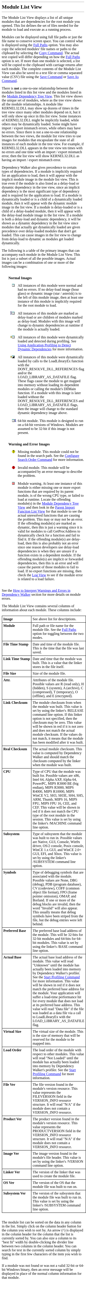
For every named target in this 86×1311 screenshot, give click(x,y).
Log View (39, 575)
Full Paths (40, 45)
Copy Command (51, 53)
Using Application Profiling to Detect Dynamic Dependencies (44, 347)
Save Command (51, 77)
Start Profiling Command (62, 977)
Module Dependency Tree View (29, 96)
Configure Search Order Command (48, 458)
